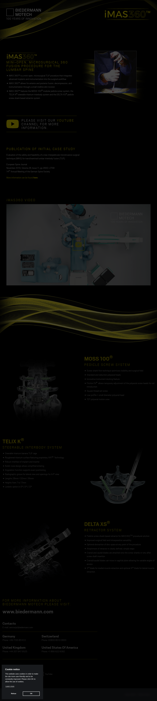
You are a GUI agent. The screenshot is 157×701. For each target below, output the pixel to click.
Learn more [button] (10, 686)
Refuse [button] (13, 693)
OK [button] (31, 693)
